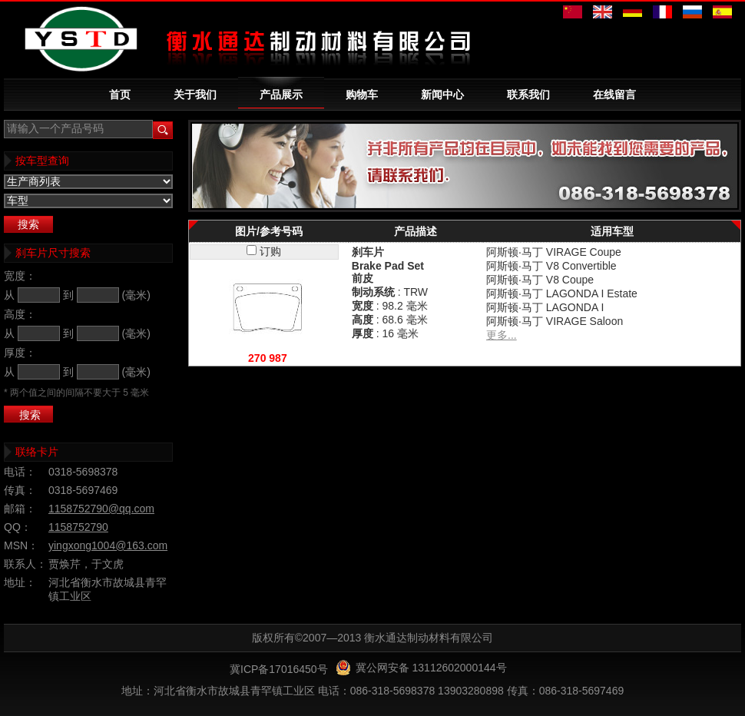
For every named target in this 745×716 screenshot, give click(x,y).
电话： (20, 472)
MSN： (21, 545)
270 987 (267, 358)
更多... (501, 335)
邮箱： (20, 508)
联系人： (25, 564)
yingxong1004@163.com (107, 545)
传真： (20, 490)
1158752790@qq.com (101, 508)
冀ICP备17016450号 (279, 669)
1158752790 (78, 527)
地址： (20, 582)
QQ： (17, 527)
